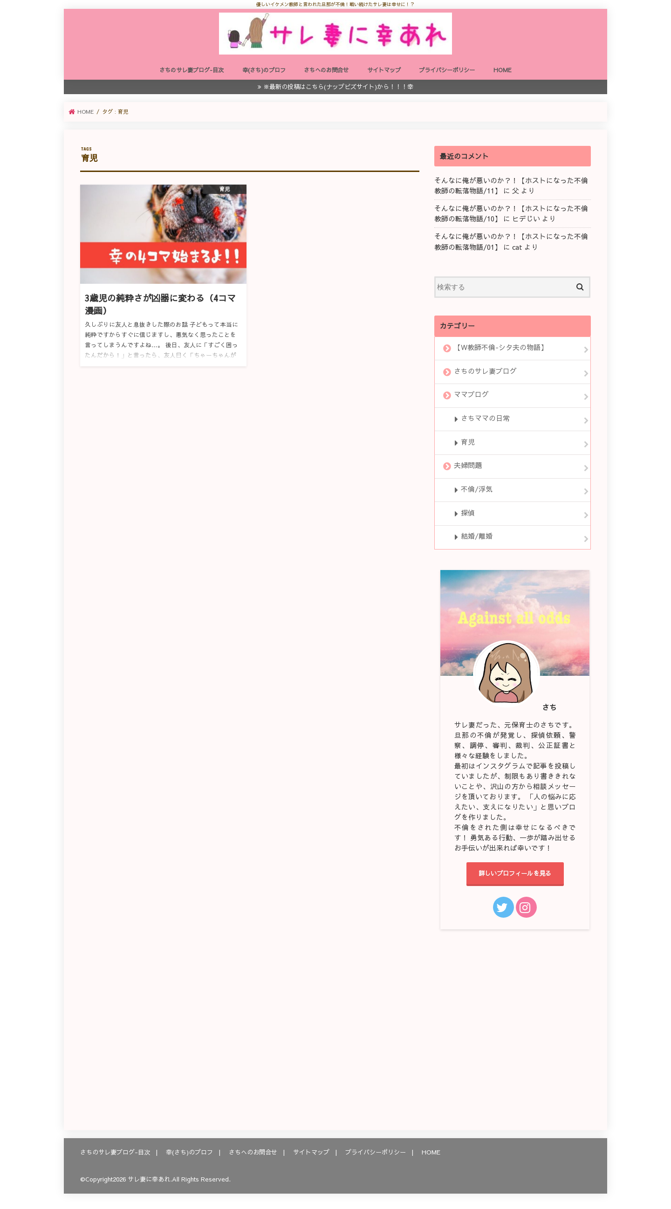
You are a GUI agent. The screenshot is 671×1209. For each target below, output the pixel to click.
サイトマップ (384, 70)
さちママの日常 (485, 418)
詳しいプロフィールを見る (515, 873)
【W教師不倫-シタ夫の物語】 (501, 347)
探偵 (468, 512)
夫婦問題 (468, 465)
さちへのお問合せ (326, 70)
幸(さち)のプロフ (264, 70)
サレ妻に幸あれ (149, 1179)
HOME (502, 70)
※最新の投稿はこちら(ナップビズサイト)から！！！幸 (338, 86)
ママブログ (471, 394)
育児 (468, 442)
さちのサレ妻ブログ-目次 (191, 70)
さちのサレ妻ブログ (485, 371)
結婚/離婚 (477, 536)
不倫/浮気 (477, 489)
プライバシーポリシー (447, 70)
